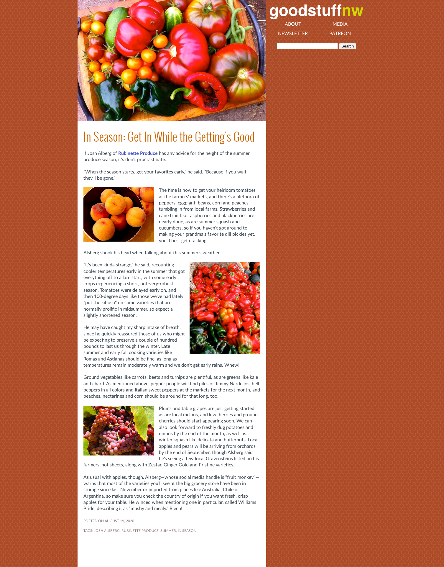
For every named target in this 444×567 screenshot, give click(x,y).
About (293, 24)
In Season (187, 530)
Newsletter (293, 33)
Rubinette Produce (138, 153)
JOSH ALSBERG (107, 530)
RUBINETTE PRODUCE (140, 530)
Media (340, 24)
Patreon (340, 33)
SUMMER (168, 530)
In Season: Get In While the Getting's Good (169, 136)
